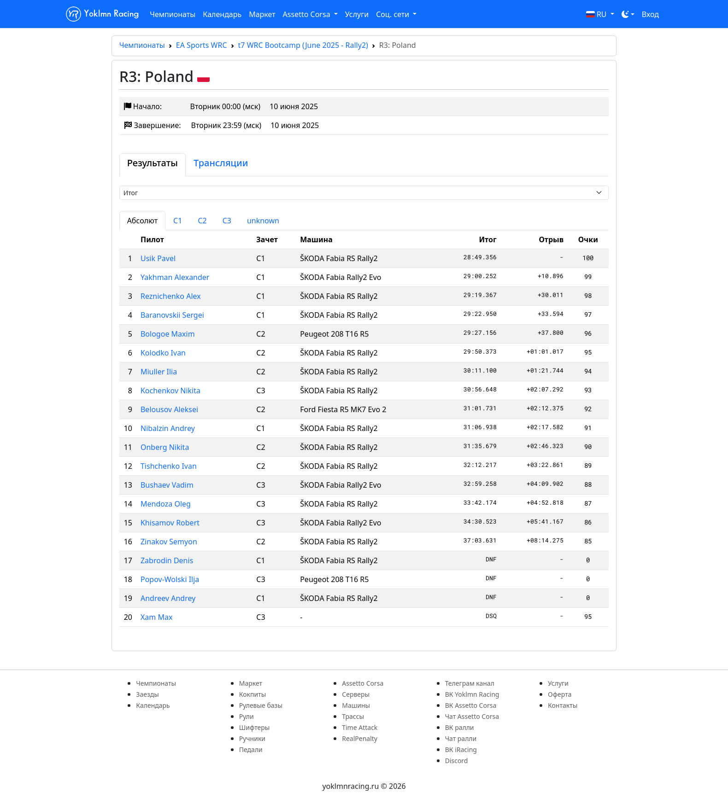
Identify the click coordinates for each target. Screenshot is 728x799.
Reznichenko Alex (171, 296)
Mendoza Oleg (166, 504)
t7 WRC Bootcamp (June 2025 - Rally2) (303, 45)
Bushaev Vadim (167, 485)
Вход (650, 14)
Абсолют (142, 221)
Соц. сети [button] (393, 14)
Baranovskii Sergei (172, 315)
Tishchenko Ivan (169, 466)
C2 (202, 221)
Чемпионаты (172, 14)
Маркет (262, 14)
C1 (177, 221)
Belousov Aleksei (169, 409)
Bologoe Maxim (168, 334)
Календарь (222, 14)
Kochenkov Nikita (170, 390)
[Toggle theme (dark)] (628, 14)
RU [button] (597, 14)
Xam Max (156, 617)
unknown (263, 221)
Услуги (357, 14)
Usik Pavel (158, 258)
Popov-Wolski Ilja (170, 579)
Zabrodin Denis (167, 560)
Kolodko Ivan (163, 353)
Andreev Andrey (168, 598)
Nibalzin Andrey (168, 428)
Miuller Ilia (159, 372)
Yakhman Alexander (175, 277)
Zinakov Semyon (169, 542)
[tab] (152, 164)
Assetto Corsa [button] (307, 14)
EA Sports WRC (201, 45)
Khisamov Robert (170, 523)
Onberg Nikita (165, 447)
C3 (227, 221)
